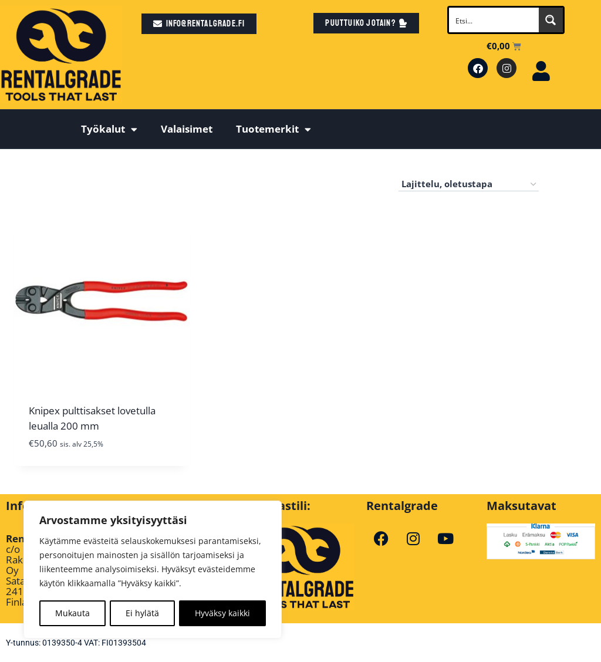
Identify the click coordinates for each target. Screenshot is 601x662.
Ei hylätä (142, 613)
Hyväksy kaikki (222, 613)
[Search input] (494, 20)
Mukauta (72, 613)
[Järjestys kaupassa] (469, 184)
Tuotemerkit (273, 129)
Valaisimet (186, 129)
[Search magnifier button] (550, 20)
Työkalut (109, 129)
